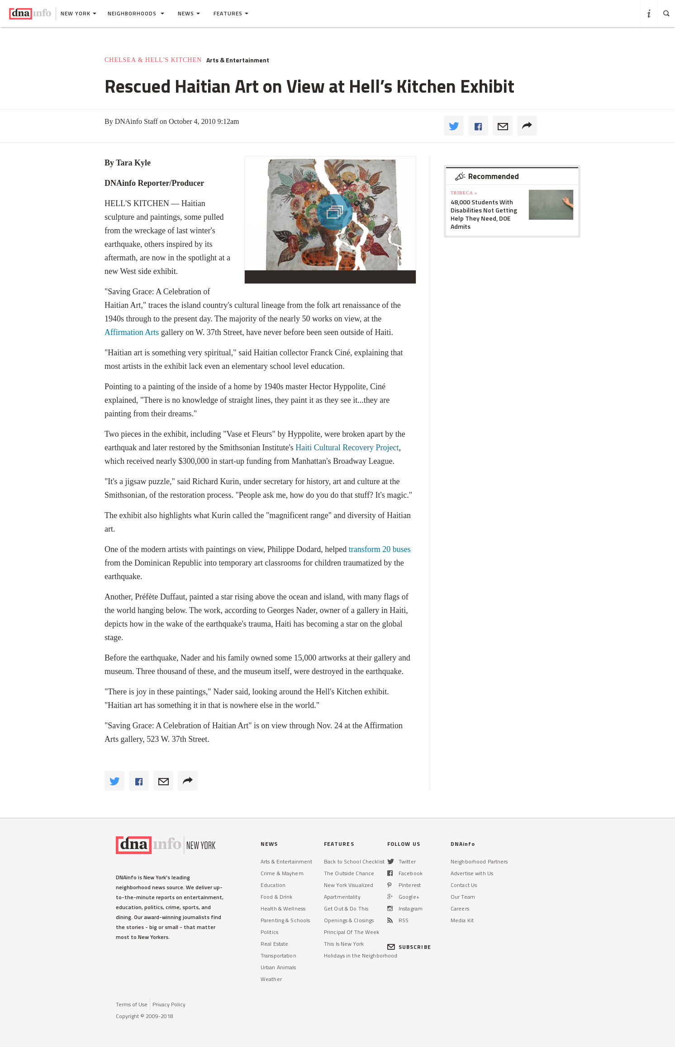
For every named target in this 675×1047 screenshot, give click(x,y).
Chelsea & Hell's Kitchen (153, 60)
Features (231, 13)
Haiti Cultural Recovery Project (347, 447)
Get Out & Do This (346, 908)
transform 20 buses (380, 549)
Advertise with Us (472, 873)
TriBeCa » (464, 192)
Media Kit (462, 920)
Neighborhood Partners (479, 861)
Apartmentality (342, 896)
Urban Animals (278, 967)
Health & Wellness (283, 908)
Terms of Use (131, 1004)
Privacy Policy (168, 1004)
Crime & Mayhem (282, 873)
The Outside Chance (349, 873)
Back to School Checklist (354, 861)
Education (273, 885)
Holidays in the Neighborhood (360, 955)
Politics (269, 932)
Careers (460, 908)
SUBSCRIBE (409, 947)
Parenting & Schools (285, 920)
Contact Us (464, 885)
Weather (271, 979)
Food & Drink (276, 896)
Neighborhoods (136, 13)
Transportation (278, 955)
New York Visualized (348, 885)
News (189, 13)
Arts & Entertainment (237, 60)
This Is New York (344, 943)
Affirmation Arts (132, 332)
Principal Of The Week (352, 932)
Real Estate (274, 943)
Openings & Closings (349, 920)
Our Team (463, 896)
